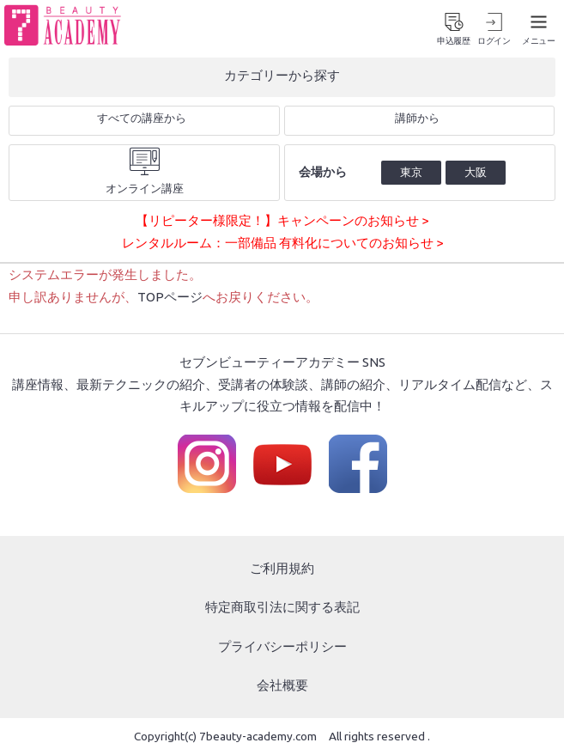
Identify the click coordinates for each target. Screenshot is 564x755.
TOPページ (170, 296)
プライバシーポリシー (282, 646)
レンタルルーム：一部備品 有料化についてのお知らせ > (282, 242)
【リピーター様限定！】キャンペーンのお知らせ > (282, 220)
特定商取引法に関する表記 (282, 607)
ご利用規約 (282, 568)
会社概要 (282, 685)
